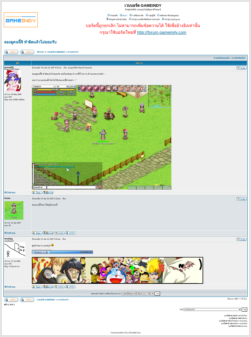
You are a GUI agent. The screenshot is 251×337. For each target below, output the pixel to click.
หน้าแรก (40, 52)
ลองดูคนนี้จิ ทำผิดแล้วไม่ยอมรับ (30, 42)
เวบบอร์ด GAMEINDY (56, 52)
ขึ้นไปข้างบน (9, 193)
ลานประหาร (73, 52)
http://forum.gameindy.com (161, 32)
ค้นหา (123, 15)
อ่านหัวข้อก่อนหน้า (222, 58)
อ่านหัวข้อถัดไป (238, 58)
